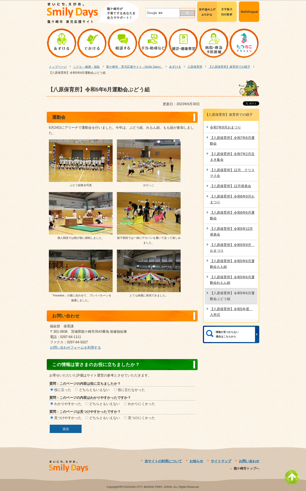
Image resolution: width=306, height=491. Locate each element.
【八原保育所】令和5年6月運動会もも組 (232, 264)
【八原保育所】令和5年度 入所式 (231, 312)
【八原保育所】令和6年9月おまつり (232, 199)
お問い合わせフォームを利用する (75, 347)
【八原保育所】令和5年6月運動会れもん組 (232, 280)
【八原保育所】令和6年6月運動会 (232, 215)
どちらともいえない (94, 390)
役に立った (62, 390)
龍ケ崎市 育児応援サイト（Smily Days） (134, 66)
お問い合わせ (249, 461)
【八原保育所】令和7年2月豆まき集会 (232, 156)
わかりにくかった (141, 404)
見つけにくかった (141, 418)
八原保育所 (194, 66)
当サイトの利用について (163, 461)
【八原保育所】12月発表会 (230, 186)
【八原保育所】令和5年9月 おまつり (232, 247)
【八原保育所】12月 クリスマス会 (232, 173)
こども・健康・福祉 (86, 66)
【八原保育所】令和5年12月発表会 (231, 231)
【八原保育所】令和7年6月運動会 (232, 140)
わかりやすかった (67, 404)
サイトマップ (221, 461)
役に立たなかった (131, 390)
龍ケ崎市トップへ (246, 468)
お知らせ (196, 461)
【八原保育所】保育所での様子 (229, 66)
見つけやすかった (67, 418)
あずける (175, 66)
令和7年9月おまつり (225, 127)
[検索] (161, 13)
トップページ (58, 66)
